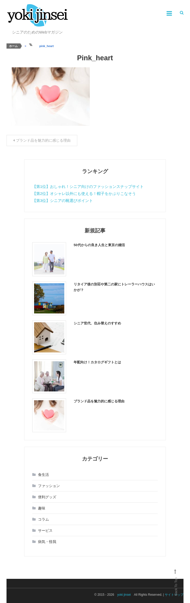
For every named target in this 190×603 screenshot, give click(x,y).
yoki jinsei (124, 595)
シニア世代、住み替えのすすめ (97, 323)
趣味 (41, 508)
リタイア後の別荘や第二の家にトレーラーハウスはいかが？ (114, 287)
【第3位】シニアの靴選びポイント (62, 200)
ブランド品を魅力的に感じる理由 (43, 140)
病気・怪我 (47, 542)
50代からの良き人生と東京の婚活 (99, 245)
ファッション (49, 486)
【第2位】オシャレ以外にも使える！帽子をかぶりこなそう (84, 193)
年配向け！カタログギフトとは (97, 362)
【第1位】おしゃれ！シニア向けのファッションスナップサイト (88, 186)
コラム (43, 519)
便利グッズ (47, 497)
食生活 (43, 475)
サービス (45, 530)
